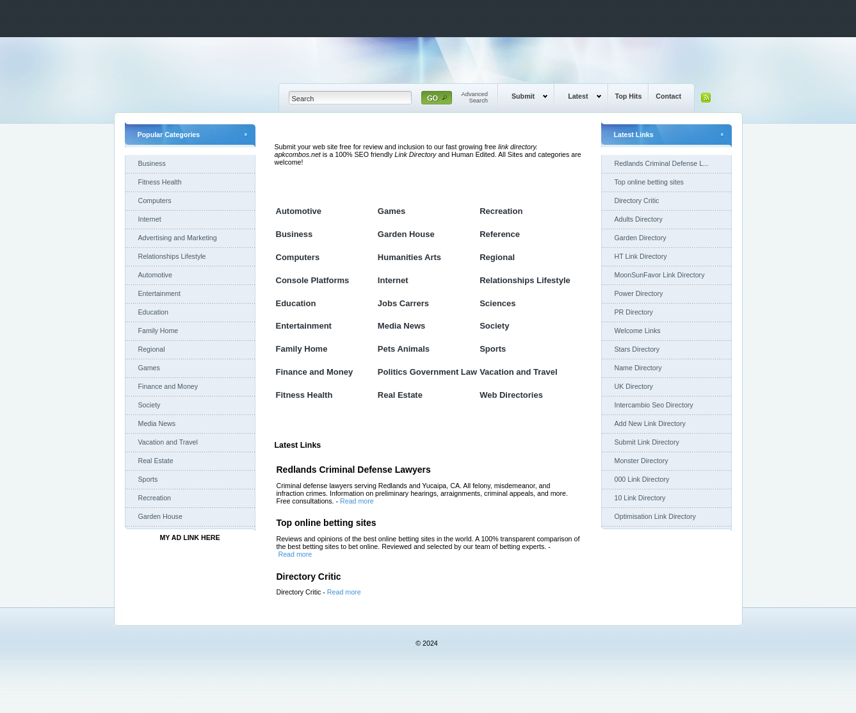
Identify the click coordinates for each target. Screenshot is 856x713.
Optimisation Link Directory (655, 516)
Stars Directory (637, 349)
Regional (151, 349)
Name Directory (638, 368)
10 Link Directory (640, 498)
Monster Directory (641, 460)
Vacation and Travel (168, 442)
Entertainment (159, 293)
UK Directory (634, 386)
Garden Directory (640, 238)
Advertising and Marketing (177, 238)
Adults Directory (639, 219)
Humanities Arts (409, 257)
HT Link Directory (641, 256)
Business (152, 163)
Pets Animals (404, 349)
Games (149, 368)
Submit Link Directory (647, 442)
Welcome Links (638, 330)
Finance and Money (168, 386)
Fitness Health (160, 182)
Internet (149, 219)
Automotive (155, 275)
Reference (500, 234)
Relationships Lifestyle (172, 256)
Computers (155, 200)
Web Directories (511, 395)
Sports (148, 479)
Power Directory (639, 293)
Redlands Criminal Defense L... (662, 163)
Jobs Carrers (403, 303)
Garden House (160, 516)
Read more (357, 501)
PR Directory (634, 312)
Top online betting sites (649, 182)
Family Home (158, 330)
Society (149, 405)
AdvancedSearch (475, 97)
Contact (668, 96)
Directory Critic (637, 200)
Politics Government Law (427, 372)
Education (153, 312)
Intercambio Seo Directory (654, 405)
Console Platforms (313, 280)
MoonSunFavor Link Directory (660, 275)
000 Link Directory (642, 479)
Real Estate (156, 460)
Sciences (497, 303)
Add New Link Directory (650, 423)
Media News (157, 423)
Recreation (155, 498)
